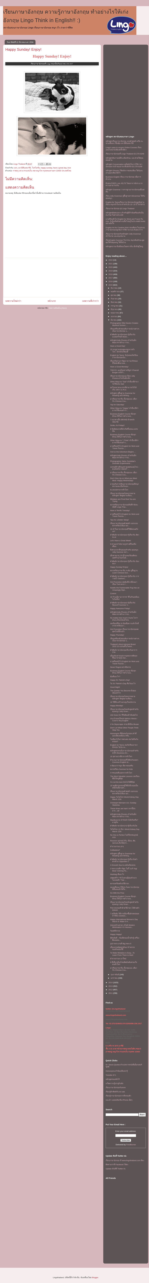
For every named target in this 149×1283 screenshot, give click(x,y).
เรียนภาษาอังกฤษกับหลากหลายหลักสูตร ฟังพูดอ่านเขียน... (122, 494)
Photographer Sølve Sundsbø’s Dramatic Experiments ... (122, 462)
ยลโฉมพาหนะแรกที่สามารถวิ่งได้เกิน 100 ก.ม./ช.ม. (123, 388)
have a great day (60, 168)
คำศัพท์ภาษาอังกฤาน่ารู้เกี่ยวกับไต (123, 826)
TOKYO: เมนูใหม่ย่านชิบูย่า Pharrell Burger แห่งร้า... (124, 371)
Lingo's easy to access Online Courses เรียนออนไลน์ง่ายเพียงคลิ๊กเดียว (123, 148)
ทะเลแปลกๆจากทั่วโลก (119, 490)
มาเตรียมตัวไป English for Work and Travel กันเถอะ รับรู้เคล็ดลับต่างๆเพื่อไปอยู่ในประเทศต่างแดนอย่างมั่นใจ (125, 221)
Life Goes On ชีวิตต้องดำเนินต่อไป (123, 715)
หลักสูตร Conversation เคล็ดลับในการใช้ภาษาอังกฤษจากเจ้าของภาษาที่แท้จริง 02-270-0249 (124, 165)
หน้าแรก (52, 301)
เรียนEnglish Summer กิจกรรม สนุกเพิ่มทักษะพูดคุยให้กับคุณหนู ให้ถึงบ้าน (125, 241)
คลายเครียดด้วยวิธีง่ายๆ (119, 883)
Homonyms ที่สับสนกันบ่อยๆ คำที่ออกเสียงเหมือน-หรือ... (123, 734)
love (69, 168)
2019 (110, 271)
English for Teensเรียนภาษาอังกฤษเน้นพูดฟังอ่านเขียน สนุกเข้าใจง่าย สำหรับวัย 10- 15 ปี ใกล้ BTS (125, 203)
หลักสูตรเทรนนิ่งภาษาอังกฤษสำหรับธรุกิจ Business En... (124, 752)
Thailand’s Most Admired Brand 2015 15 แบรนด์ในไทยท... (122, 645)
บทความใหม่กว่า (13, 301)
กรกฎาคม (115, 306)
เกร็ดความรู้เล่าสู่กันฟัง (114, 1083)
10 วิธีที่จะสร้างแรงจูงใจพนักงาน (123, 702)
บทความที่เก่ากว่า (90, 301)
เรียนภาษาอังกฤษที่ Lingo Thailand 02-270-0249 (125, 154)
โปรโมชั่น (36, 168)
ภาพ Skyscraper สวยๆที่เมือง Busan (124, 724)
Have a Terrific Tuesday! (120, 510)
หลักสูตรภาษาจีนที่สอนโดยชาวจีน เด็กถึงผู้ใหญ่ (124, 246)
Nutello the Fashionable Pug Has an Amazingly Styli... (124, 589)
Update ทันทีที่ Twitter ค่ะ (116, 1169)
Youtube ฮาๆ (111, 1075)
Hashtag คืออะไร (117, 874)
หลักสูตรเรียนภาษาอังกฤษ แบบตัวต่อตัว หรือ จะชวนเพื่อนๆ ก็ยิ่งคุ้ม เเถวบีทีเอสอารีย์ (124, 142)
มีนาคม (114, 320)
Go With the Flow (117, 893)
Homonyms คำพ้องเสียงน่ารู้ (117, 1071)
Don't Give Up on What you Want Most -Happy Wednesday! (123, 479)
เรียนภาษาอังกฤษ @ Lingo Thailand (120, 208)
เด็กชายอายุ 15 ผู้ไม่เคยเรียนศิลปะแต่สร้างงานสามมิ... (123, 556)
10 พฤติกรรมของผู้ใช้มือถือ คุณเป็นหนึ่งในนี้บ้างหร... (124, 786)
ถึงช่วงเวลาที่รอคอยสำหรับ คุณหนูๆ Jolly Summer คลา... (124, 551)
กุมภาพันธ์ (115, 974)
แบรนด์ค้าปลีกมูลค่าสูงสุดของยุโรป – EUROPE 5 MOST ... (124, 468)
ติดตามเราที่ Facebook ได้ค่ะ (117, 1164)
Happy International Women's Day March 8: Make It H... (124, 920)
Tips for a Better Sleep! (119, 520)
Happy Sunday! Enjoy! (23, 49)
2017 (110, 278)
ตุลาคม (114, 295)
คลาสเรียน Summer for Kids (121, 769)
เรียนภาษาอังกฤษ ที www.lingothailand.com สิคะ (125, 1160)
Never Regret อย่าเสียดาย (120, 667)
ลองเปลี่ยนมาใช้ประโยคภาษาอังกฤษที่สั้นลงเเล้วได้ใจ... (124, 888)
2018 (110, 274)
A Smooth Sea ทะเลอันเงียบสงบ (122, 865)
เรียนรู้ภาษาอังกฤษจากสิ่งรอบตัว (118, 1096)
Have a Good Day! (117, 346)
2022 (110, 260)
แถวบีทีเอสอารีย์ (24, 168)
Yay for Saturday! (117, 405)
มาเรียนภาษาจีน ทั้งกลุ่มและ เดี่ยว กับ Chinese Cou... (123, 400)
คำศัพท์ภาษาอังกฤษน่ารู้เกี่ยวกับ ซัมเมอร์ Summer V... (122, 604)
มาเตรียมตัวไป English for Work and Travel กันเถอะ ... (124, 447)
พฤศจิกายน (115, 291)
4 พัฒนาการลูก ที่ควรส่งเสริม (121, 766)
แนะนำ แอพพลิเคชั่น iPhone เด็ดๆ (119, 1100)
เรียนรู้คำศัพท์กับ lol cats (115, 1092)
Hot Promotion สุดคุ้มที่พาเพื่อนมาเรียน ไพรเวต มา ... (123, 583)
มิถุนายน (114, 309)
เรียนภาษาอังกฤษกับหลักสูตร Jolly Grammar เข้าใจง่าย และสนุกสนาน (123, 235)
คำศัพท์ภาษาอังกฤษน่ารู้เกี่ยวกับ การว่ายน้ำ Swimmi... (124, 577)
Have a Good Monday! (119, 367)
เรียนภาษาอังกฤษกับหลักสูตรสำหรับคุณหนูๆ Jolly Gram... (124, 710)
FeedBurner (131, 1145)
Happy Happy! (116, 934)
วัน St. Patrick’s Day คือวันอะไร (122, 683)
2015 (110, 285)
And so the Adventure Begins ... (123, 452)
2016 (110, 281)
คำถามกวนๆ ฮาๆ (117, 846)
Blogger (95, 1277)
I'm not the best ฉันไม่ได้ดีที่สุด (122, 782)
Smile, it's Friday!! (117, 425)
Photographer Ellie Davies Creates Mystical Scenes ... (124, 324)
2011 (110, 993)
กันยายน (114, 299)
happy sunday (46, 168)
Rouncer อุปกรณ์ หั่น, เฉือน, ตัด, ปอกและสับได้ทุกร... (123, 842)
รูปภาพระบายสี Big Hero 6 (120, 944)
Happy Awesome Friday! (120, 608)
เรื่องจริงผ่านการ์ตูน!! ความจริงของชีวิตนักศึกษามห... (124, 362)
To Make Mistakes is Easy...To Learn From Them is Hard (122, 954)
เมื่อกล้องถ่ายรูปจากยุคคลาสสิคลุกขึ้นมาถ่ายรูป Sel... (123, 657)
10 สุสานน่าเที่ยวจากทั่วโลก (121, 756)
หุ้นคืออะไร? (115, 676)
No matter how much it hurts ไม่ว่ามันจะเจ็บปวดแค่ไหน (124, 619)
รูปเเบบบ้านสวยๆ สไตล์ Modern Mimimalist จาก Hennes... (122, 926)
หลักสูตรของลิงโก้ (113, 1079)
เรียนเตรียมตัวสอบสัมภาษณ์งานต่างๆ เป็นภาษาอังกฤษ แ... (124, 330)
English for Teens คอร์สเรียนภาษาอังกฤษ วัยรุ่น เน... (123, 746)
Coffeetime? (115, 850)
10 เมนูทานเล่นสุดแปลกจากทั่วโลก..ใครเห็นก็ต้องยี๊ (122, 350)
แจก (15, 168)
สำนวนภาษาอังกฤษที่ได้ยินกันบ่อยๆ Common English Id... (124, 761)
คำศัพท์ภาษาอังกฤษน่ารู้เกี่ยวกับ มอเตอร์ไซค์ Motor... (122, 335)
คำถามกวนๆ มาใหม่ (118, 959)
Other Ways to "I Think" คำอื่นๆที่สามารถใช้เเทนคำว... (124, 441)
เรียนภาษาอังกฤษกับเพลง (116, 1087)
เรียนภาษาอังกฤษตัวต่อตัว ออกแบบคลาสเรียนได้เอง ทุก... (124, 524)
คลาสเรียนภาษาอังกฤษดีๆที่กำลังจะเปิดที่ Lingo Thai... (124, 506)
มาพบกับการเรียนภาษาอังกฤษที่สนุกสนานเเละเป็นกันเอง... (124, 485)
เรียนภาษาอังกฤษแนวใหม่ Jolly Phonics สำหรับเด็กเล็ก (122, 377)
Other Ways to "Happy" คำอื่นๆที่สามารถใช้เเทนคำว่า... (124, 409)
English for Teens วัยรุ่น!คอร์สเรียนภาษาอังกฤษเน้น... (124, 356)
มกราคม (114, 978)
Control (113, 593)
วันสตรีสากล (115, 931)
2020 (110, 267)
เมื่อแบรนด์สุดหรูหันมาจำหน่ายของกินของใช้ (122, 948)
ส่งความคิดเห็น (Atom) (58, 308)
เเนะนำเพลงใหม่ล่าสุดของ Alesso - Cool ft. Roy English (124, 719)
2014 (110, 982)
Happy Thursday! (117, 635)
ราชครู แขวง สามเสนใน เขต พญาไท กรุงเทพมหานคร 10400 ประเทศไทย (42, 171)
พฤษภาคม (115, 313)
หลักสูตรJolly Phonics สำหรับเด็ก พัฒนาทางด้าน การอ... (123, 341)
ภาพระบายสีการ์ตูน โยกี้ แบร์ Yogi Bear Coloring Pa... (123, 870)
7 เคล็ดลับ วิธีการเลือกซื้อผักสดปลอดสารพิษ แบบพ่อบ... (124, 915)
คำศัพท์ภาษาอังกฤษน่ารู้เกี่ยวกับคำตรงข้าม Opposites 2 (123, 860)
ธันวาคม (114, 288)
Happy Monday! (116, 706)
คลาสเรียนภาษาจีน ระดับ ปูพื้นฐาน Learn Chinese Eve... (123, 571)
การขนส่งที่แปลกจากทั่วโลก (121, 773)
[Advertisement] (52, 277)
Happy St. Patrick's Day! (120, 680)
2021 (110, 264)
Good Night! (115, 687)
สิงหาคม (114, 302)
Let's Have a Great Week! (120, 541)
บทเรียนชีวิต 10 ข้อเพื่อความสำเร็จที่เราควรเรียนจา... (124, 624)
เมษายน (114, 316)
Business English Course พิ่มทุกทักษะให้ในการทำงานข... (123, 415)
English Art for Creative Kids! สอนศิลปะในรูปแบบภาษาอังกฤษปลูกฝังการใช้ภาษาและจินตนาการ (125, 229)
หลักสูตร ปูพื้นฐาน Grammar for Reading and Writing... (122, 394)
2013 (110, 986)
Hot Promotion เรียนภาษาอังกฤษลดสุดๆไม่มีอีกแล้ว (124, 630)
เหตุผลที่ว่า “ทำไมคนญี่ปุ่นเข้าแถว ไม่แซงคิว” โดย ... (123, 879)
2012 (110, 990)
